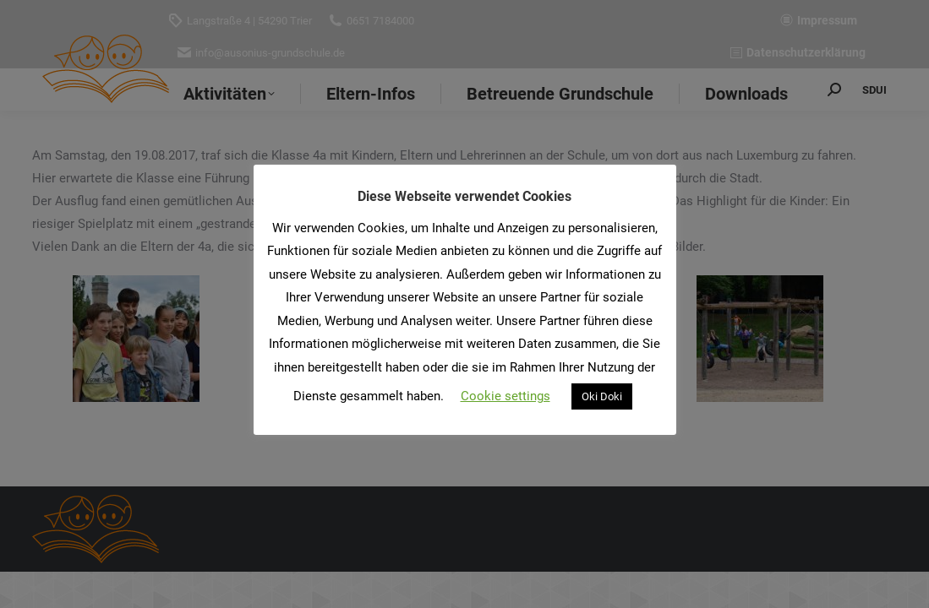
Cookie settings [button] (505, 396)
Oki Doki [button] (602, 396)
